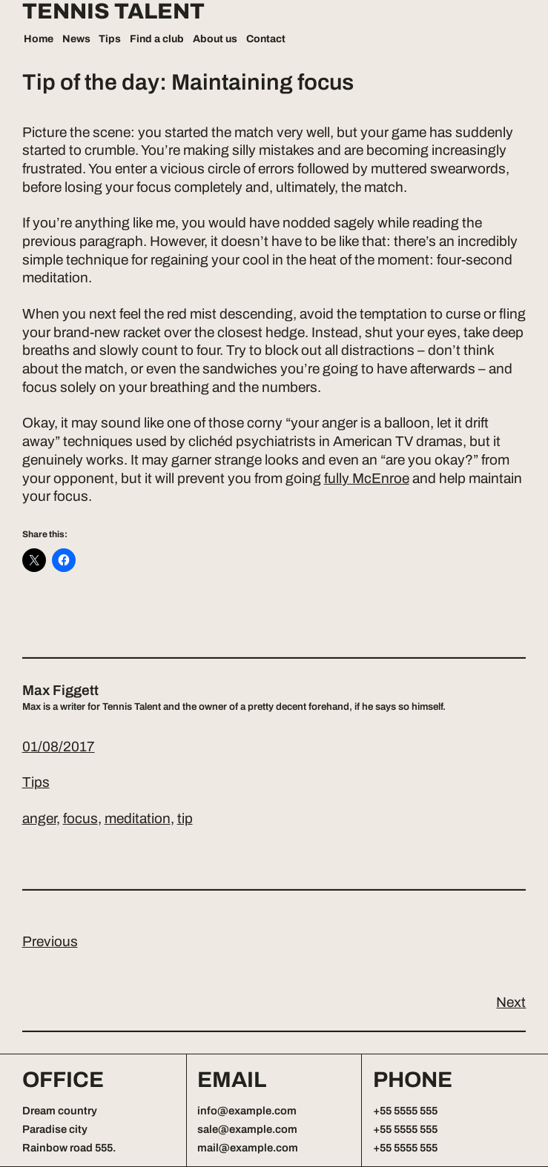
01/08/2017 (58, 746)
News (76, 38)
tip (185, 818)
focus (80, 818)
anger (39, 818)
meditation (138, 818)
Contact (265, 38)
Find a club (157, 38)
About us (215, 38)
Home (38, 38)
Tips (110, 38)
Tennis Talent (113, 12)
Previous (50, 941)
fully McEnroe (366, 478)
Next (511, 1002)
